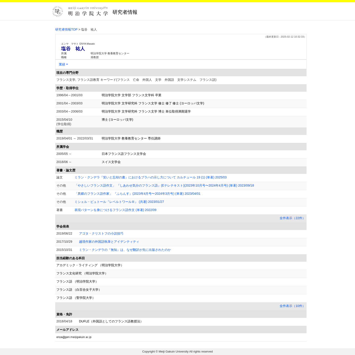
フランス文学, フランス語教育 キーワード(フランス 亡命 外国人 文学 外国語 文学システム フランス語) (136, 80)
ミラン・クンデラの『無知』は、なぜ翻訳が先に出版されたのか (125, 250)
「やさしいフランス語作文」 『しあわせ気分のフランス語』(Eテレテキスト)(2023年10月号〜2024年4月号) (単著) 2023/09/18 (164, 185)
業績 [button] (62, 64)
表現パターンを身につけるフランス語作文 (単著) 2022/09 (115, 210)
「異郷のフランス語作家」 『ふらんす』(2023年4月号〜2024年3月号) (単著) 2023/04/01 (137, 193)
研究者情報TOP (66, 29)
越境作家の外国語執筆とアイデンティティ (109, 241)
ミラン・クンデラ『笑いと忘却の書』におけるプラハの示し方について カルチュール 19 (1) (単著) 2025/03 (150, 177)
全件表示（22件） (292, 218)
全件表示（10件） (292, 306)
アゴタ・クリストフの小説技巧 (101, 233)
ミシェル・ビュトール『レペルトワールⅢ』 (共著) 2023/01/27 (119, 202)
